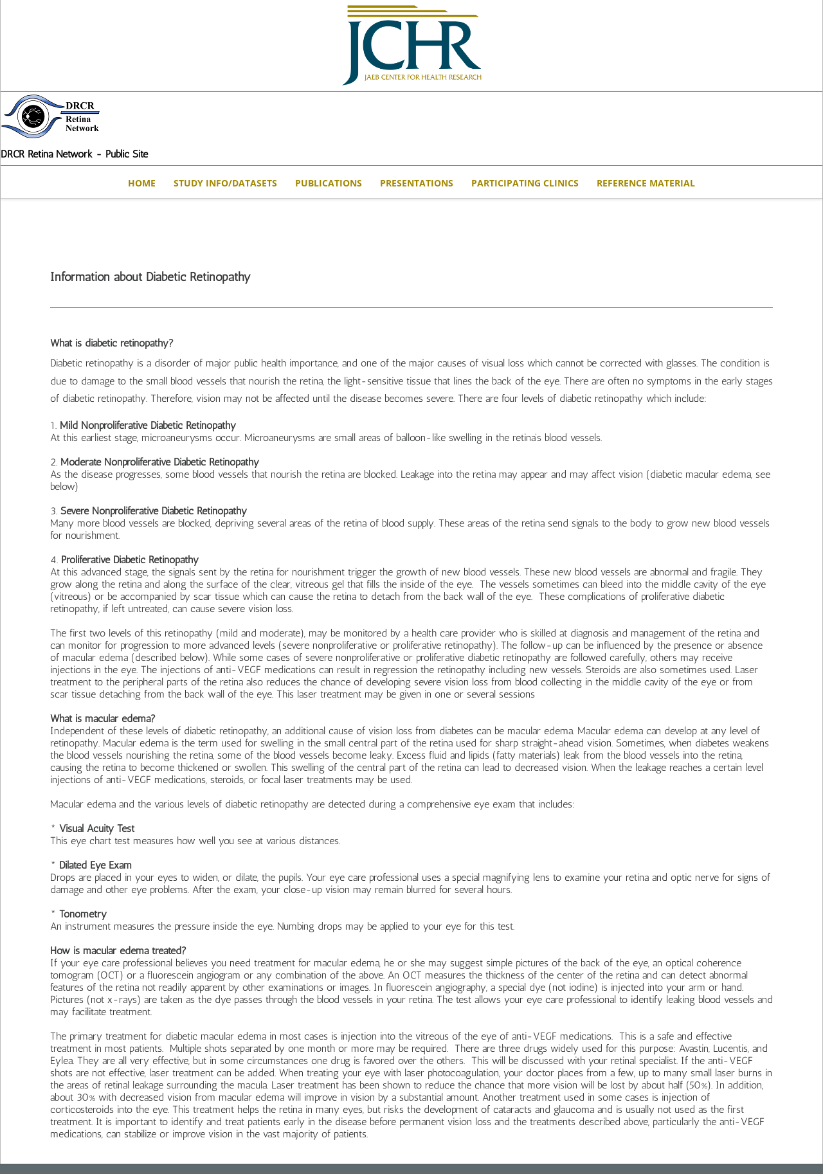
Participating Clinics (525, 183)
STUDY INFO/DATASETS (225, 183)
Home (142, 183)
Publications (328, 183)
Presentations (416, 183)
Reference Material (646, 183)
